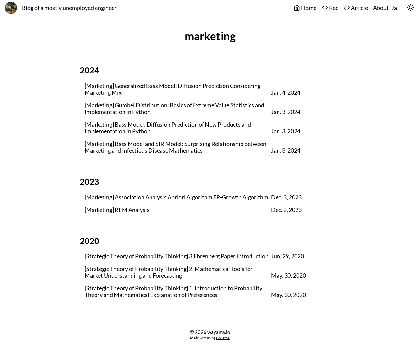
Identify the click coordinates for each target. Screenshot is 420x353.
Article (355, 8)
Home (305, 8)
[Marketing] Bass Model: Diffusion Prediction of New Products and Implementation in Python (168, 128)
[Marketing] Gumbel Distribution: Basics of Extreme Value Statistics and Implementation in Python (174, 108)
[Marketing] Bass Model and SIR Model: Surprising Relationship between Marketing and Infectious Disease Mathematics (175, 147)
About (381, 8)
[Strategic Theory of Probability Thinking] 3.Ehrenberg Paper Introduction (177, 256)
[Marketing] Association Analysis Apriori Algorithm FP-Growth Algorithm (176, 197)
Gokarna (223, 338)
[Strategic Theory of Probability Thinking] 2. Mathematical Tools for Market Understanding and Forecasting (169, 272)
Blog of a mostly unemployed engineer (69, 8)
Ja (394, 8)
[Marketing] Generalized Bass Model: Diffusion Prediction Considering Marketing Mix (172, 89)
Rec (330, 8)
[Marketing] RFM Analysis (117, 209)
